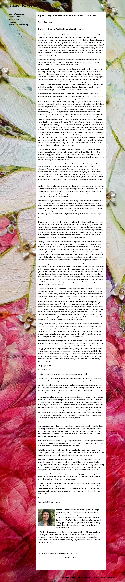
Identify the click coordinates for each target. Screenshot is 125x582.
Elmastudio (88, 577)
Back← (68, 558)
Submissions (14, 19)
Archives (12, 22)
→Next (74, 558)
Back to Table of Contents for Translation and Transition (57, 553)
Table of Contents (16, 14)
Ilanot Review (69, 577)
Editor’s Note (14, 17)
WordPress (111, 577)
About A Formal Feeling (18, 25)
